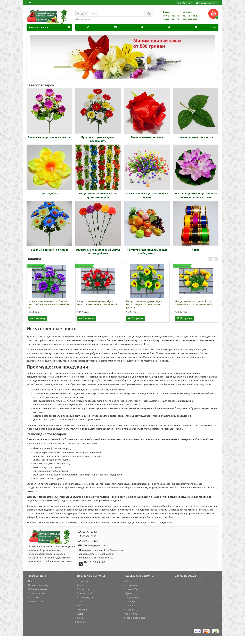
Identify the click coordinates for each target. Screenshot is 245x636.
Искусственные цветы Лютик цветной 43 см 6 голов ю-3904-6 (48, 304)
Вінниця (129, 601)
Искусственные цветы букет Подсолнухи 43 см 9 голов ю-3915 (145, 304)
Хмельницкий (83, 593)
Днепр (128, 593)
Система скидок (36, 593)
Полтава (80, 622)
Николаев (130, 585)
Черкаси (129, 609)
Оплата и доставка (37, 585)
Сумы (79, 585)
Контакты (32, 597)
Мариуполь (131, 597)
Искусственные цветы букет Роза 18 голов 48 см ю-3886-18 (97, 303)
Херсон (80, 601)
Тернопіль (130, 613)
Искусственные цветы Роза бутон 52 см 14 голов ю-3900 (194, 303)
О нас (29, 2)
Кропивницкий (84, 597)
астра (87, 19)
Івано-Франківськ (135, 617)
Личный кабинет (36, 601)
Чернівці (130, 605)
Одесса (129, 581)
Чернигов (81, 581)
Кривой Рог (131, 589)
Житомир (81, 609)
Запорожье (82, 589)
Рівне (79, 617)
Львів (79, 613)
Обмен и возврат (36, 589)
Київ (78, 605)
